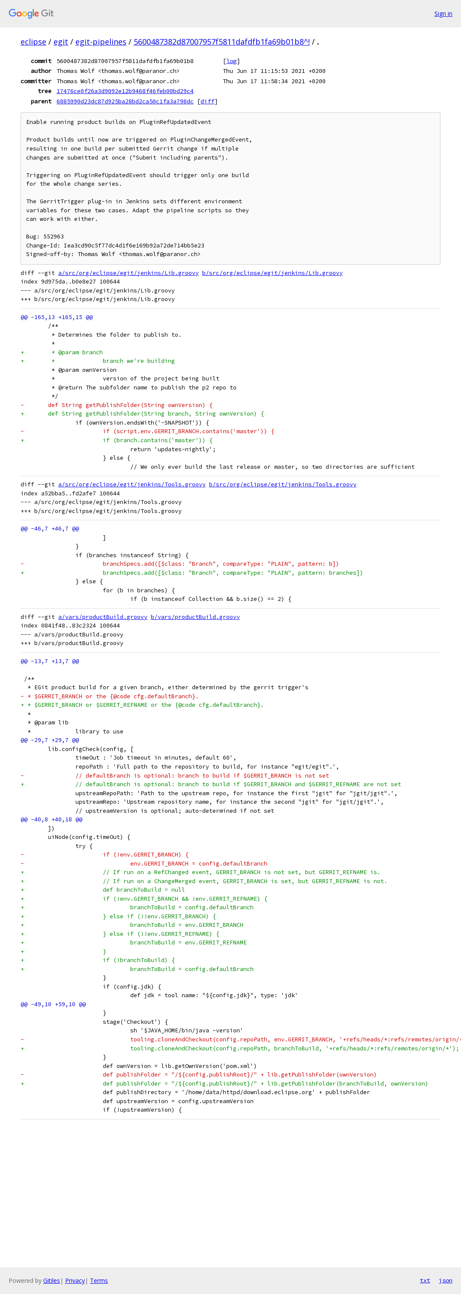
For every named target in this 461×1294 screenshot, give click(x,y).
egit (61, 41)
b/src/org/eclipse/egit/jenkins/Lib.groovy (272, 273)
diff (207, 101)
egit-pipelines (100, 41)
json (445, 1280)
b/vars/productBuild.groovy (195, 617)
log (231, 61)
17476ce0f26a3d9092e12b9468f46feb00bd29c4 (125, 91)
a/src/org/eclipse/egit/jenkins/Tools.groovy (132, 484)
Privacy (75, 1280)
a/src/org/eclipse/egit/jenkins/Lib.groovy (128, 273)
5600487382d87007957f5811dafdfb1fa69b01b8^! (222, 41)
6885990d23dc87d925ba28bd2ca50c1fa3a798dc (125, 101)
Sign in (443, 13)
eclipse (33, 41)
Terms (99, 1280)
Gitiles (51, 1280)
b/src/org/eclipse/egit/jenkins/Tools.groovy (282, 484)
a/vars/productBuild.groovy (102, 617)
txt (425, 1280)
